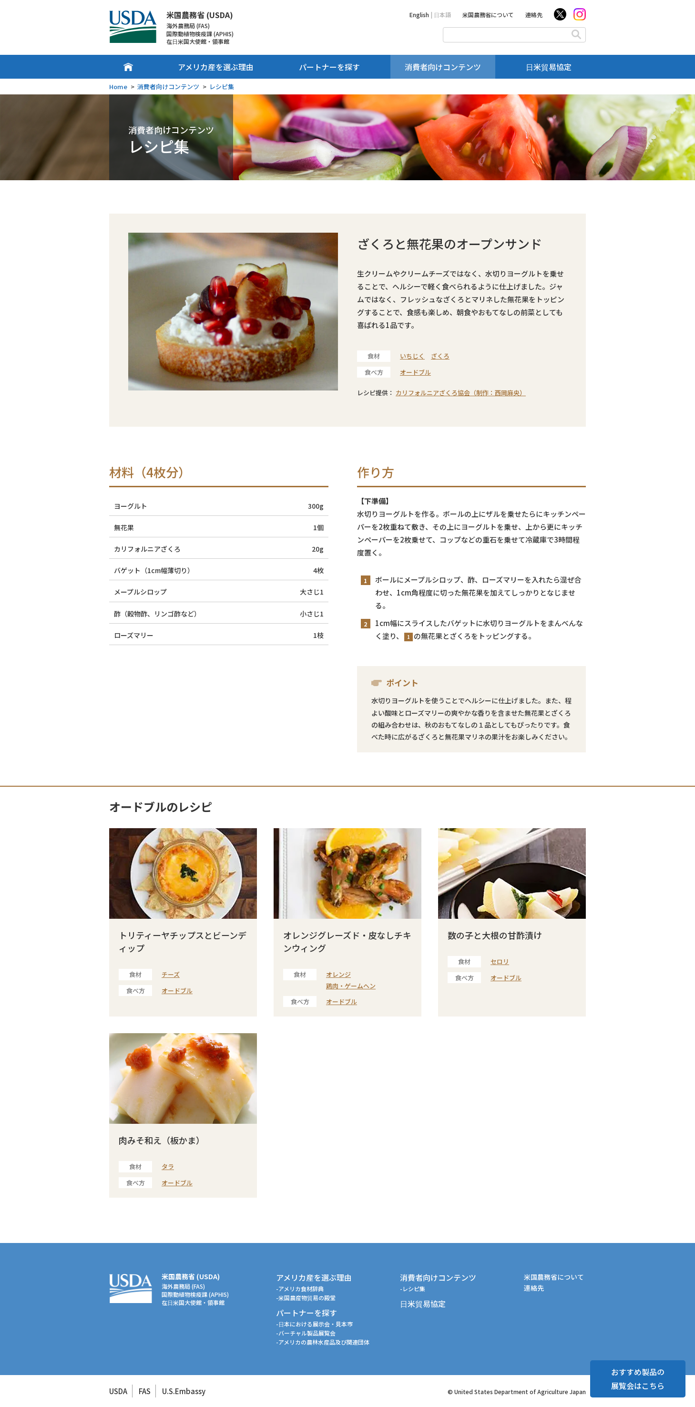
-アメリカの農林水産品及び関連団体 (322, 1342)
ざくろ (440, 355)
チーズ (171, 974)
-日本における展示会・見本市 (314, 1324)
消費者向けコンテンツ (443, 66)
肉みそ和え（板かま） (161, 1140)
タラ (168, 1166)
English (419, 14)
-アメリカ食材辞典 (300, 1288)
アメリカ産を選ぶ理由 (216, 66)
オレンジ (338, 974)
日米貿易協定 (549, 66)
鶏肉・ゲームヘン (351, 985)
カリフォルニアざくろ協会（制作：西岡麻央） (461, 392)
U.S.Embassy (183, 1391)
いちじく (412, 355)
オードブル (415, 372)
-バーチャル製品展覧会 (306, 1333)
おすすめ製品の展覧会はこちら (637, 1378)
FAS (145, 1391)
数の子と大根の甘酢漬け (495, 935)
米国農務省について (488, 14)
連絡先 (533, 14)
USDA (118, 1391)
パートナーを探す (329, 66)
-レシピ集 (412, 1288)
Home (118, 86)
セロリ (500, 961)
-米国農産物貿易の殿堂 (306, 1298)
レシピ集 (221, 86)
